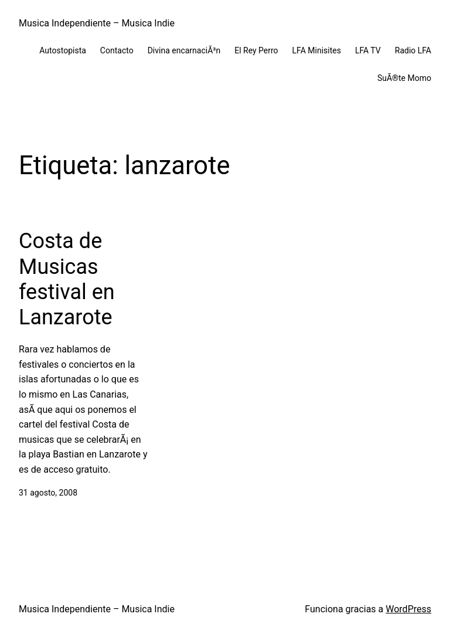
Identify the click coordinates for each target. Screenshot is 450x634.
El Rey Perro (256, 50)
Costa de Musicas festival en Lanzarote (67, 279)
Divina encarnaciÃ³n (184, 50)
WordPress (408, 609)
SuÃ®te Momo (404, 78)
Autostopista (62, 50)
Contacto (117, 50)
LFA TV (368, 50)
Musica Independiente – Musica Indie (97, 23)
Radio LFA (413, 50)
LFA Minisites (316, 50)
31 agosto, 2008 (48, 492)
